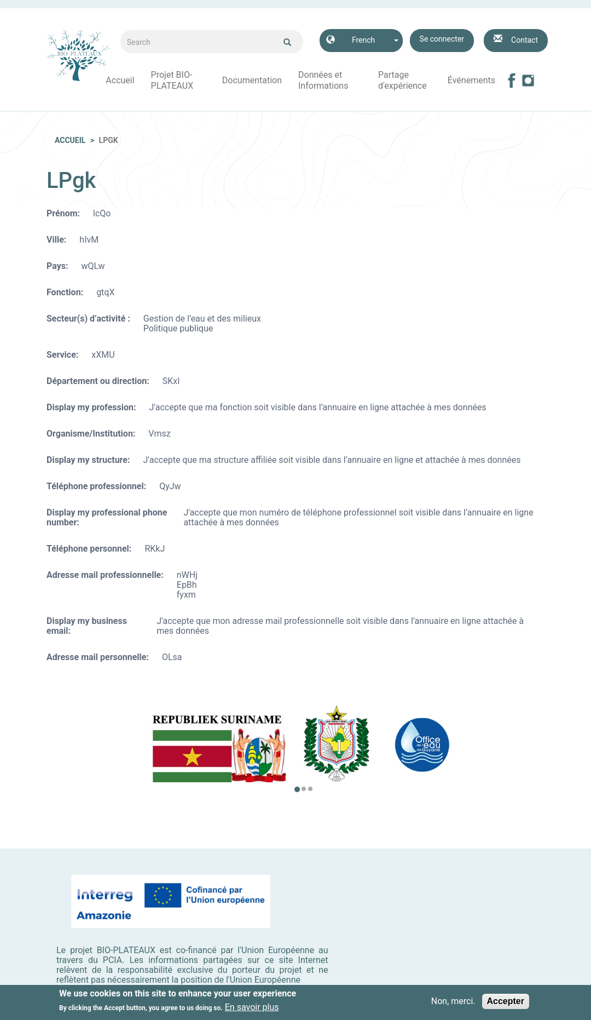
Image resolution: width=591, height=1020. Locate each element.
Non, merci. (453, 1003)
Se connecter (442, 39)
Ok (287, 42)
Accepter (505, 1002)
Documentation (252, 80)
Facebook (511, 80)
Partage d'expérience (402, 80)
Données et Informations (323, 80)
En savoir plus (252, 1010)
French (363, 40)
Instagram (528, 80)
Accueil (120, 80)
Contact (524, 40)
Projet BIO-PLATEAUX (172, 80)
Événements (471, 80)
